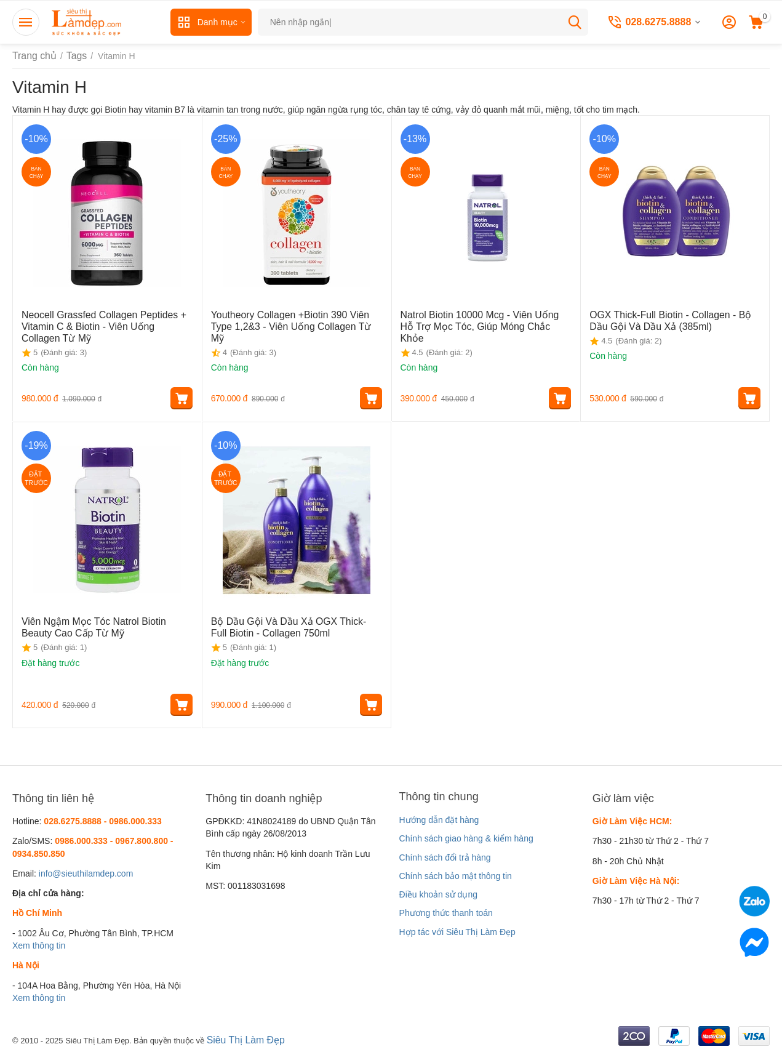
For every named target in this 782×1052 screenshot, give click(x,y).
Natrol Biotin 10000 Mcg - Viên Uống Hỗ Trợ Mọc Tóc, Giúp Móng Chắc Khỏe (485, 319)
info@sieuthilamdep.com (86, 873)
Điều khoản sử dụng (438, 894)
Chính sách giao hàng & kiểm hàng (466, 838)
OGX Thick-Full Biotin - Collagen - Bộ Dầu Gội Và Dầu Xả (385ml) (670, 319)
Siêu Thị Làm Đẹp (241, 1039)
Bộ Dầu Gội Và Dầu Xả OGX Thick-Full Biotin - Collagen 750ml (286, 626)
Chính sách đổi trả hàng (445, 857)
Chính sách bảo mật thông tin (455, 876)
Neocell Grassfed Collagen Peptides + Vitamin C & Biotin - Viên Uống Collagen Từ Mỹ (105, 324)
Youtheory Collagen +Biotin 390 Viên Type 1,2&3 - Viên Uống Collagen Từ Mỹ (291, 319)
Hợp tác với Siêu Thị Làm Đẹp (457, 932)
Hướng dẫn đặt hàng (439, 820)
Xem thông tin (38, 945)
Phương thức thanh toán (446, 913)
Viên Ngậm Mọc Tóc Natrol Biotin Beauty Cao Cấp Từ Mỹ (100, 626)
